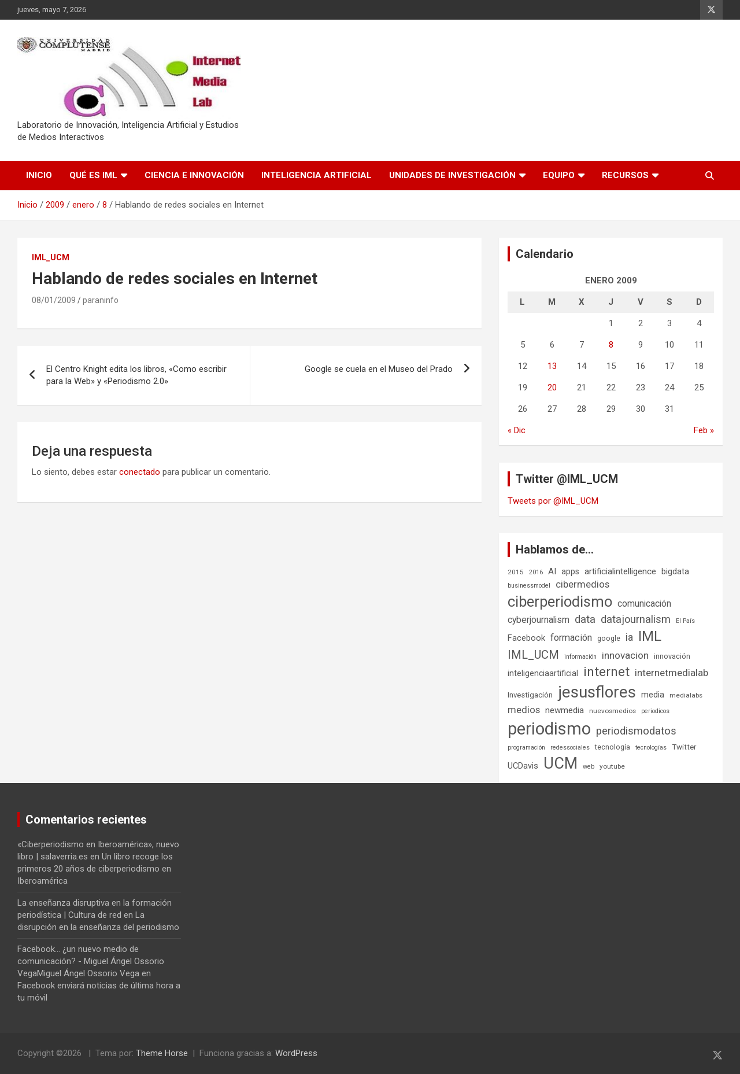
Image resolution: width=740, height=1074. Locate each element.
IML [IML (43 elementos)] (649, 636)
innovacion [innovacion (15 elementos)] (625, 655)
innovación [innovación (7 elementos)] (672, 656)
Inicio (39, 175)
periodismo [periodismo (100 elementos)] (549, 729)
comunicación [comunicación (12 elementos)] (644, 603)
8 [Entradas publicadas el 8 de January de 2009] (611, 344)
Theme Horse (162, 1053)
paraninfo (101, 300)
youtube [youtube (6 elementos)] (612, 766)
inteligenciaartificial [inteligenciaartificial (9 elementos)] (543, 673)
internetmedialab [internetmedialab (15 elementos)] (671, 672)
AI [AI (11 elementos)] (552, 571)
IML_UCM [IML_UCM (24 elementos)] (533, 655)
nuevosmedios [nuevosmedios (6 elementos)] (612, 711)
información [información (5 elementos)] (580, 656)
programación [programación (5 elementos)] (526, 747)
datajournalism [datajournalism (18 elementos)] (636, 619)
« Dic (517, 430)
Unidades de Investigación (452, 175)
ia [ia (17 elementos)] (629, 637)
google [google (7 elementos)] (608, 638)
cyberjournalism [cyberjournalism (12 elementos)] (538, 619)
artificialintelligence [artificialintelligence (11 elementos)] (620, 571)
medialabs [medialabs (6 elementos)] (685, 695)
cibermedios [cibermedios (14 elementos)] (582, 584)
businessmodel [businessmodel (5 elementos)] (529, 585)
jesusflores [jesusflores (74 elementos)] (597, 692)
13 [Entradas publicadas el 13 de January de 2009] (552, 366)
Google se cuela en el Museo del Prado (379, 369)
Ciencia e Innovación (194, 175)
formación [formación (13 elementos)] (571, 637)
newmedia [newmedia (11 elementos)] (564, 710)
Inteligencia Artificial (316, 175)
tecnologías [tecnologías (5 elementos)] (651, 747)
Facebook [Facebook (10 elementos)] (526, 638)
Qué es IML (93, 175)
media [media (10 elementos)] (652, 694)
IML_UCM (50, 257)
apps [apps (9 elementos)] (570, 571)
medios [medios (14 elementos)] (524, 709)
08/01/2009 (54, 300)
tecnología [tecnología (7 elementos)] (612, 747)
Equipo (559, 175)
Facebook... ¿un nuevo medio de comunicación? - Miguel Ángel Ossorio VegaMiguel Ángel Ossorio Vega (90, 961)
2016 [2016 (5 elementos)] (536, 572)
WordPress (296, 1053)
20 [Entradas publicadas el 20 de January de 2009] (552, 387)
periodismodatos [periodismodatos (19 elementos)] (636, 731)
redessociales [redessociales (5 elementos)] (570, 747)
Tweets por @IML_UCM (553, 501)
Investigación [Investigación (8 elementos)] (530, 695)
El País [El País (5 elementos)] (685, 621)
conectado (139, 472)
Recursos (625, 175)
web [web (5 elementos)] (588, 766)
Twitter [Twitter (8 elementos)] (684, 747)
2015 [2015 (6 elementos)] (516, 572)
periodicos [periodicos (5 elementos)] (655, 711)
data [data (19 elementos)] (585, 619)
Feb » (704, 430)
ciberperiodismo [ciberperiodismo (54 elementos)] (560, 601)
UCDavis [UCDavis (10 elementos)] (523, 766)
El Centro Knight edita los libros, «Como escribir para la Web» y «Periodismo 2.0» (136, 375)
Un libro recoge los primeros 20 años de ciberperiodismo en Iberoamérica (95, 868)
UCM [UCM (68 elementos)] (560, 763)
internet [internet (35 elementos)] (606, 672)
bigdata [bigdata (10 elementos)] (675, 571)
